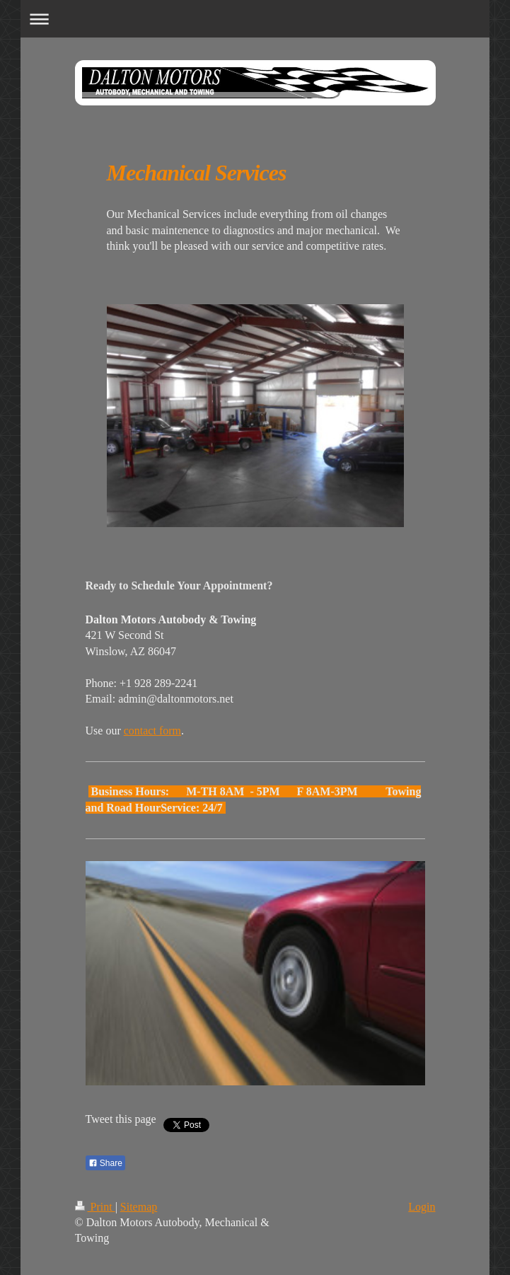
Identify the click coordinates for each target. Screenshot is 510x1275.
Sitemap (138, 1207)
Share (105, 1163)
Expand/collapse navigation (255, 19)
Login (421, 1207)
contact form (152, 731)
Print (95, 1207)
